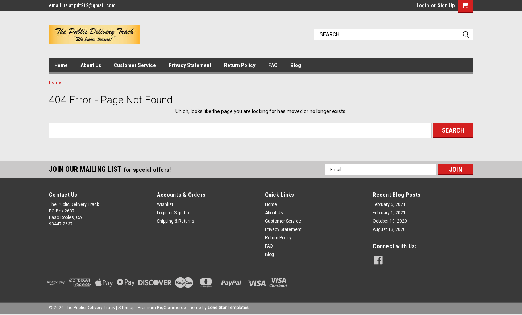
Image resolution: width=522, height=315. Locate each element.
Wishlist (165, 204)
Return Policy (240, 65)
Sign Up (446, 5)
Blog (295, 65)
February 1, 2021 (389, 212)
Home (61, 65)
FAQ (273, 65)
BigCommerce (171, 307)
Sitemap (126, 307)
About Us (90, 65)
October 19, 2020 (390, 221)
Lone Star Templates (228, 307)
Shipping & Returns (175, 221)
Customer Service (135, 65)
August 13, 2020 (389, 229)
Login (423, 5)
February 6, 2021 (389, 204)
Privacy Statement (190, 65)
